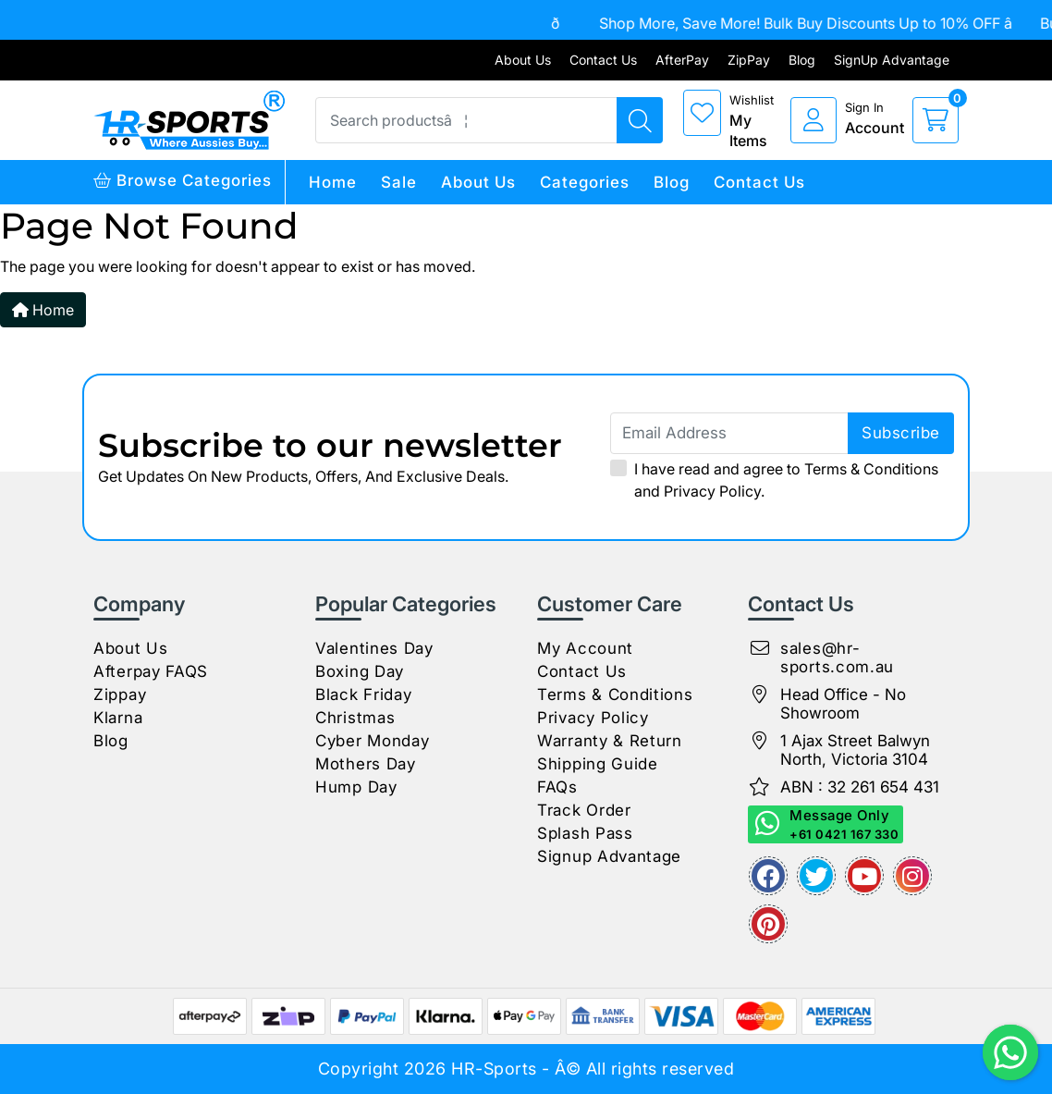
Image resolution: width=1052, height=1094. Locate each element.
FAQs (557, 787)
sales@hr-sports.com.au (837, 657)
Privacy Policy (712, 491)
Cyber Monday (372, 740)
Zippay (119, 694)
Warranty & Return (609, 740)
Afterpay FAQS (150, 671)
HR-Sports (494, 1068)
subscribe (901, 433)
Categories (585, 182)
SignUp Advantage (891, 60)
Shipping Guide (597, 764)
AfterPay (682, 60)
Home (333, 182)
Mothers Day (365, 764)
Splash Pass (585, 833)
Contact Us (603, 60)
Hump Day (356, 787)
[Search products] (640, 120)
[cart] (935, 120)
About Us (523, 60)
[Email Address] (782, 433)
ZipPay (749, 60)
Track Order (584, 810)
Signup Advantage (609, 856)
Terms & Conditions (871, 469)
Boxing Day (359, 671)
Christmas (355, 717)
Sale (399, 182)
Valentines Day (374, 648)
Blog (802, 60)
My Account (585, 648)
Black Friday (363, 694)
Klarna (117, 717)
